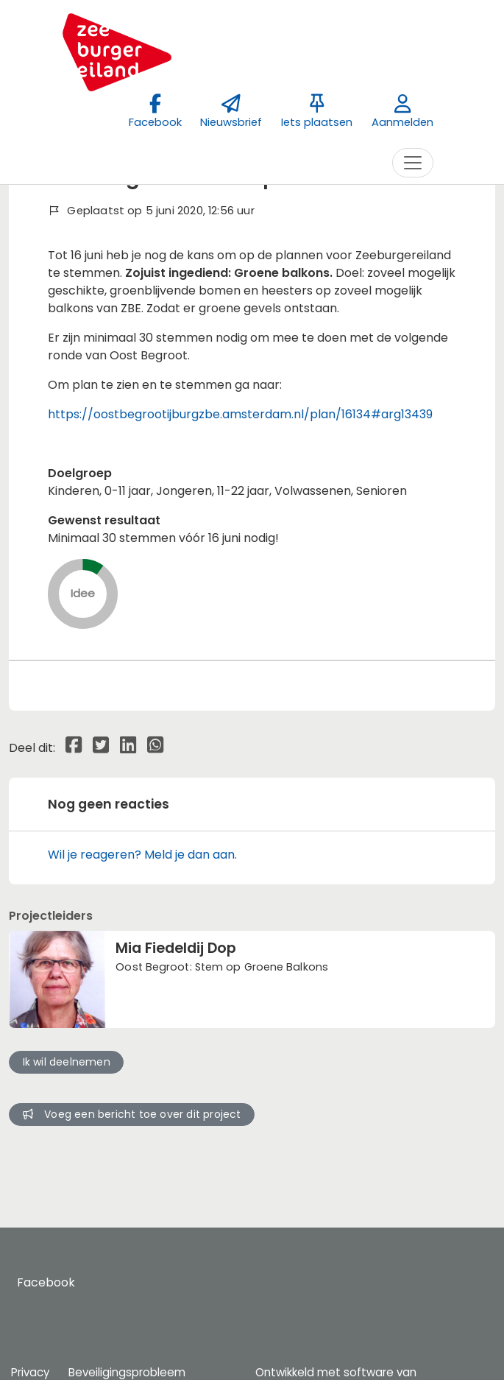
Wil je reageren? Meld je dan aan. (142, 854)
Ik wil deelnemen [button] (66, 1062)
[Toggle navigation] (412, 162)
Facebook (46, 1282)
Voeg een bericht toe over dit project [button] (132, 1114)
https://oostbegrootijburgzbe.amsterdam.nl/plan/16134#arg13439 (240, 414)
